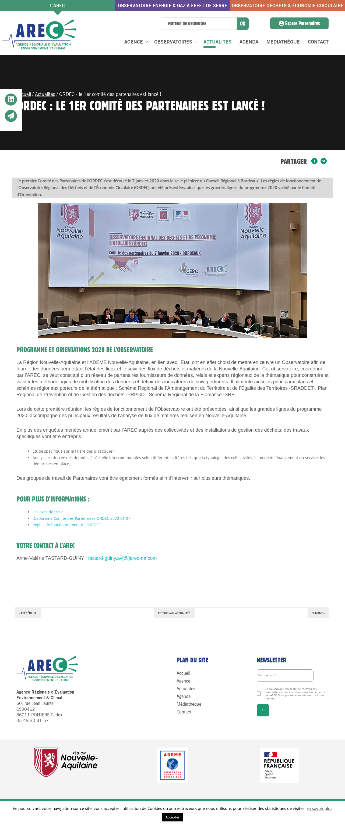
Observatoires (173, 42)
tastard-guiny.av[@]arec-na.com (122, 558)
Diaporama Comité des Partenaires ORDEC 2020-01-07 (81, 518)
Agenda (249, 42)
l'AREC (57, 5)
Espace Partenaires (299, 23)
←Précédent (27, 613)
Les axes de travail (49, 511)
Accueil (23, 94)
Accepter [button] (172, 817)
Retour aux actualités (174, 613)
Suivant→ (319, 613)
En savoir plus (319, 808)
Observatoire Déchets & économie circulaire (287, 5)
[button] (11, 99)
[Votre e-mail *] (285, 675)
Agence (133, 42)
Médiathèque (283, 42)
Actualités (217, 42)
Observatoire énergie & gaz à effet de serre (172, 5)
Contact (318, 42)
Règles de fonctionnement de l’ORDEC (67, 524)
